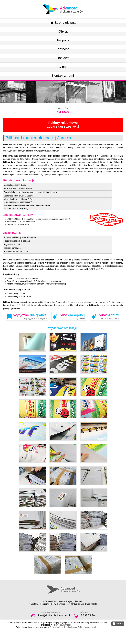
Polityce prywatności (62, 625)
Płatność (63, 49)
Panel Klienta (91, 604)
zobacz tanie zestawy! (63, 124)
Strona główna (63, 22)
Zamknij (118, 623)
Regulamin (44, 604)
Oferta (63, 31)
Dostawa (63, 58)
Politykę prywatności (87, 627)
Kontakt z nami (63, 75)
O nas (63, 67)
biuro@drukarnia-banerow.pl (53, 615)
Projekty (63, 40)
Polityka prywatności (60, 604)
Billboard (63, 111)
